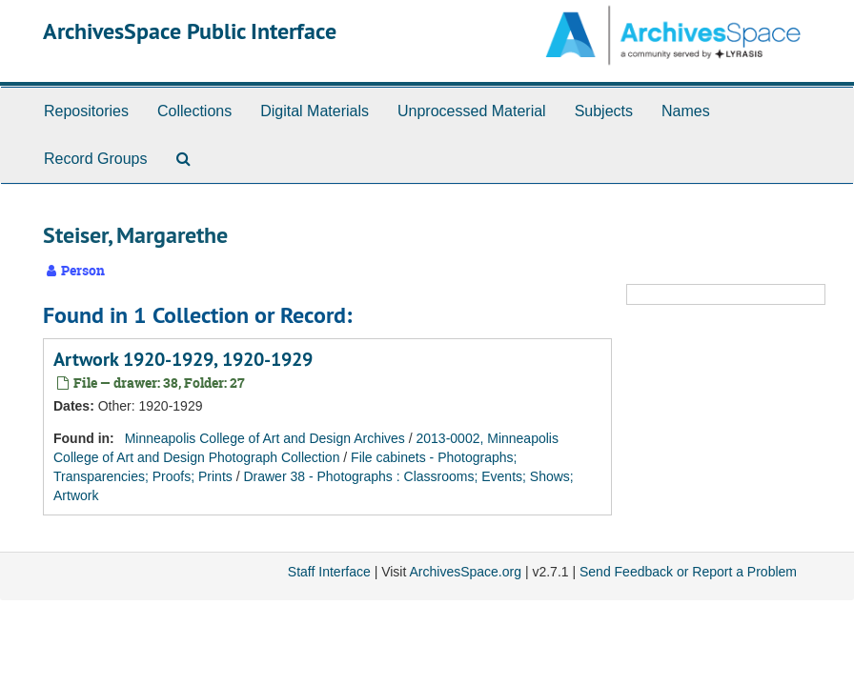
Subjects (604, 111)
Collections (194, 111)
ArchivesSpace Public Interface (189, 31)
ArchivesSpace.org (465, 571)
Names (685, 111)
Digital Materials (314, 111)
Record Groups (96, 159)
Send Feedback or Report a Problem (688, 571)
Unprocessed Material (471, 111)
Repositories (86, 111)
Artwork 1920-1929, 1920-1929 (183, 359)
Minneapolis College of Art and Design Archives (265, 438)
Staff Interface (329, 571)
